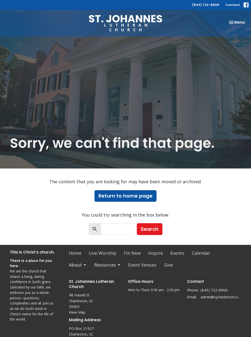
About (78, 265)
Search (149, 229)
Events (177, 253)
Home (75, 253)
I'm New (132, 253)
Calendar (201, 253)
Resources (107, 265)
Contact (232, 4)
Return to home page (125, 195)
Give (168, 265)
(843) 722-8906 (205, 4)
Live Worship (102, 253)
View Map (77, 312)
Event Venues (142, 265)
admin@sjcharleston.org (221, 296)
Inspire (155, 253)
